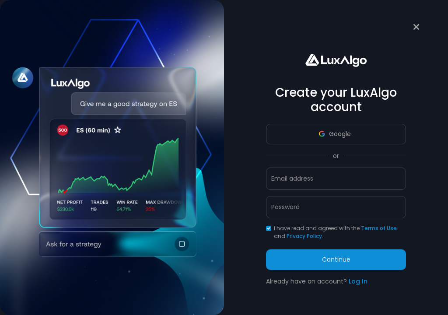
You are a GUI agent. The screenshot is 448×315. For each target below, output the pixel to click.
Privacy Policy (304, 236)
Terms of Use (379, 228)
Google (335, 134)
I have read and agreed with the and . (335, 232)
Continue (336, 259)
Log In (358, 281)
